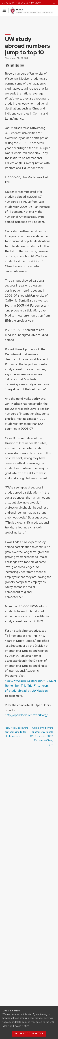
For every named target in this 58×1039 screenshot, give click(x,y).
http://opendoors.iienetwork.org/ (26, 715)
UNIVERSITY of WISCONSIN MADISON (22, 3)
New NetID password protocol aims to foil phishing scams (16, 732)
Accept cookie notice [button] (29, 1033)
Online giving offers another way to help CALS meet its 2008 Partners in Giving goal (41, 736)
